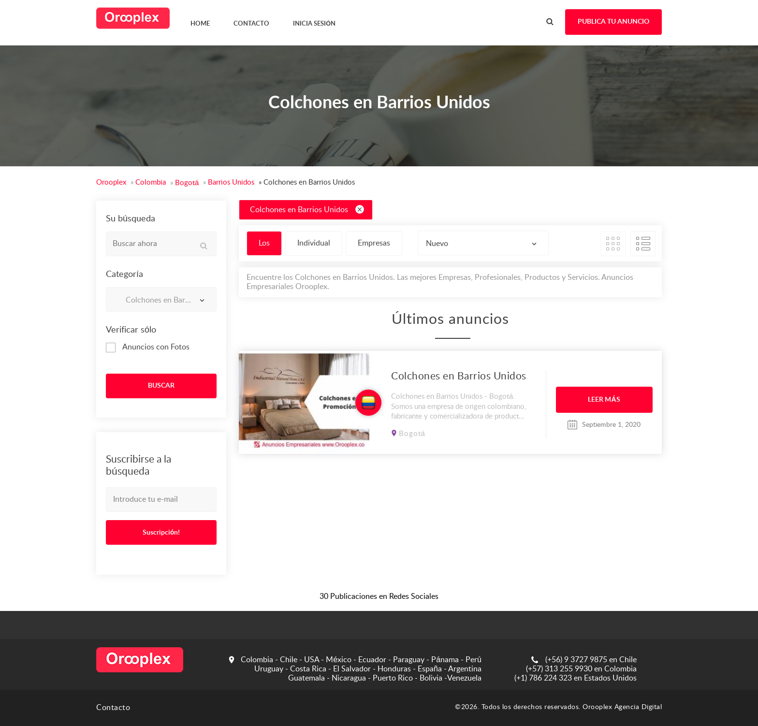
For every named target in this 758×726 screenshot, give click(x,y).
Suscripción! (161, 532)
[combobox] (161, 299)
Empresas (374, 243)
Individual (313, 243)
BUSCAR (161, 385)
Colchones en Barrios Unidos (307, 209)
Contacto (113, 707)
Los (264, 243)
